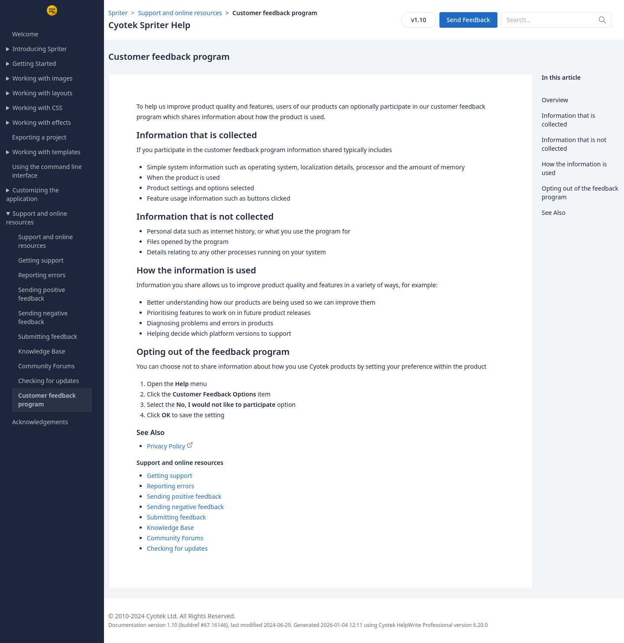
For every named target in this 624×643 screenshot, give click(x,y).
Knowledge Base (41, 351)
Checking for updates (48, 381)
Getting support (41, 260)
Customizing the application (32, 194)
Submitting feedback (47, 336)
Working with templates (47, 152)
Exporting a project (39, 137)
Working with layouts (42, 93)
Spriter (117, 13)
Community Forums (46, 366)
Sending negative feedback (43, 317)
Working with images (43, 78)
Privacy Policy (166, 446)
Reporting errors (41, 275)
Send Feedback (468, 20)
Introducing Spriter (40, 49)
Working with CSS (37, 108)
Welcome (25, 34)
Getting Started (34, 63)
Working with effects (42, 122)
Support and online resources (36, 217)
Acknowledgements (40, 422)
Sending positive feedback (41, 294)
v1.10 (418, 20)
